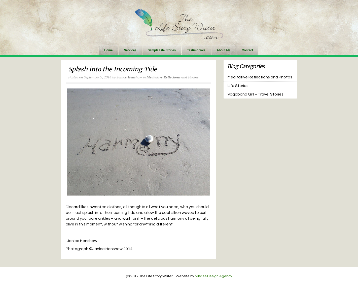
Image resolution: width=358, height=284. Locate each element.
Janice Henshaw (129, 77)
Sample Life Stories (162, 50)
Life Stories (238, 86)
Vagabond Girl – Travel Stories (255, 94)
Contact (247, 50)
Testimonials (196, 50)
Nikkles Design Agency (213, 276)
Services (130, 50)
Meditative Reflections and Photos (173, 77)
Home (108, 50)
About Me (224, 50)
